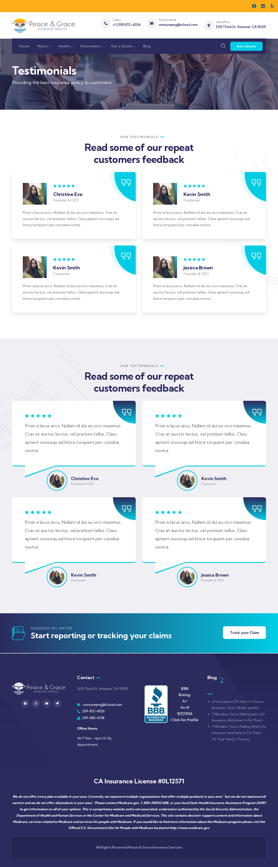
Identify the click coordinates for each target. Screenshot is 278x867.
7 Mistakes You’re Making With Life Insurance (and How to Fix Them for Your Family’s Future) (239, 732)
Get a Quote (246, 46)
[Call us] (106, 23)
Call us (117, 20)
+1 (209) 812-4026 (127, 25)
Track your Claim (244, 632)
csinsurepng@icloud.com (178, 25)
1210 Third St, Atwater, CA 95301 (241, 27)
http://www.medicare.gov (190, 828)
